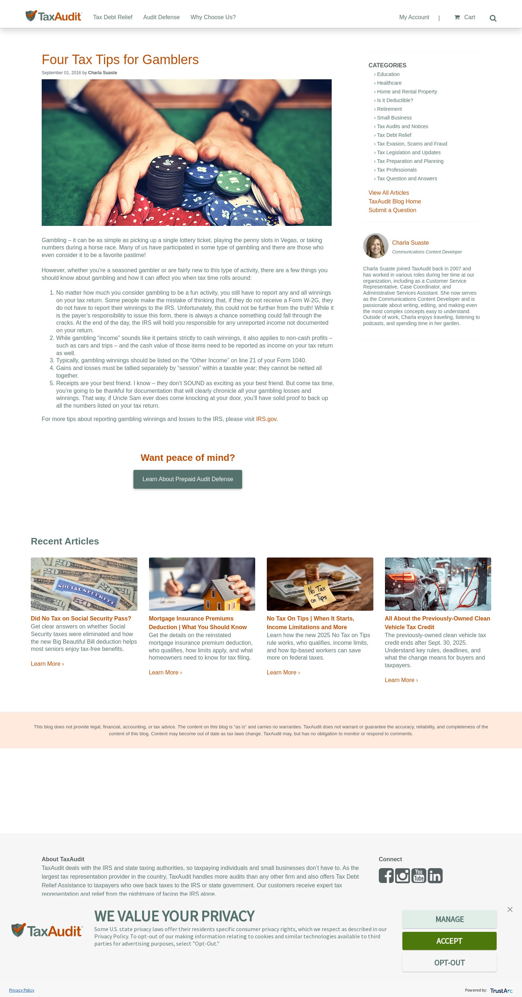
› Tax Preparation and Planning (409, 161)
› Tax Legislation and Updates (407, 152)
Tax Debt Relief (113, 17)
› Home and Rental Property (405, 91)
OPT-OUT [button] (449, 963)
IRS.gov (266, 419)
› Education (387, 74)
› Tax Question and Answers (405, 178)
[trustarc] (500, 990)
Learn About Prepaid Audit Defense (187, 479)
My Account (414, 17)
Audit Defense (161, 17)
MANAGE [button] (449, 919)
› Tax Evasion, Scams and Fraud (410, 144)
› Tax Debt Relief (392, 135)
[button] (510, 908)
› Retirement (388, 109)
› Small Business (393, 118)
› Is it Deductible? (393, 100)
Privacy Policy (21, 990)
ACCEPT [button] (449, 941)
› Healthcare (388, 83)
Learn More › (47, 664)
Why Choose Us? (213, 17)
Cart (464, 17)
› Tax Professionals (395, 170)
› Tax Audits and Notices (401, 126)
